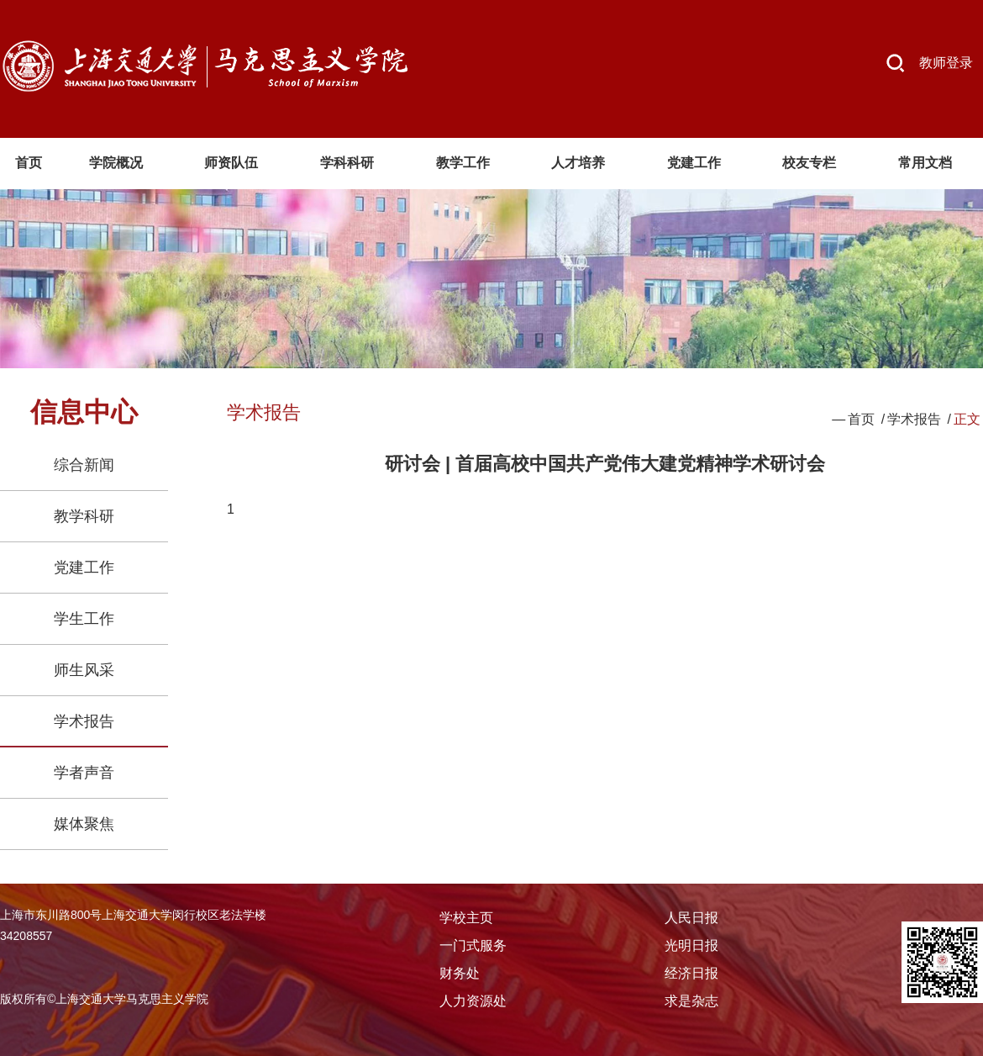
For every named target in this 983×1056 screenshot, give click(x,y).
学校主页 (466, 918)
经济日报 (691, 973)
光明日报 (691, 945)
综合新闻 (84, 465)
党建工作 (84, 567)
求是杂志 (691, 1001)
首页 (861, 419)
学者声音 (84, 772)
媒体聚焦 (84, 824)
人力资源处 (473, 1001)
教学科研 (84, 516)
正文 (967, 419)
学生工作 (84, 618)
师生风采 (84, 670)
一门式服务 (473, 945)
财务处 (459, 973)
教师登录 (946, 62)
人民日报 (691, 918)
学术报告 (84, 721)
